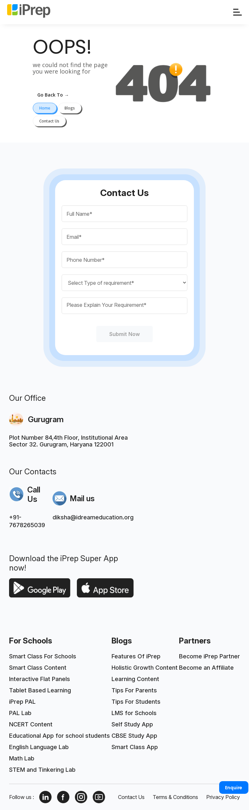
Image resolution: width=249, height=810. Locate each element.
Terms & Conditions (175, 797)
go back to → (53, 95)
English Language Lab (39, 747)
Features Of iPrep (136, 656)
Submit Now (124, 334)
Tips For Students (136, 701)
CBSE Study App (134, 735)
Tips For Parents (134, 690)
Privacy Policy (223, 797)
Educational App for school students (59, 735)
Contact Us (131, 797)
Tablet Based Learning (40, 690)
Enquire (233, 787)
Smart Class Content (37, 667)
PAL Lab (20, 713)
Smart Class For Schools (42, 656)
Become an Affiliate (206, 667)
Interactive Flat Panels (39, 679)
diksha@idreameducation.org (93, 517)
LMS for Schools (134, 713)
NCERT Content (31, 724)
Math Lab (21, 758)
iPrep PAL (22, 701)
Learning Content (135, 679)
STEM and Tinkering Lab (42, 769)
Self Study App (132, 724)
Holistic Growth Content (145, 667)
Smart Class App (135, 747)
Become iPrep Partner (209, 656)
